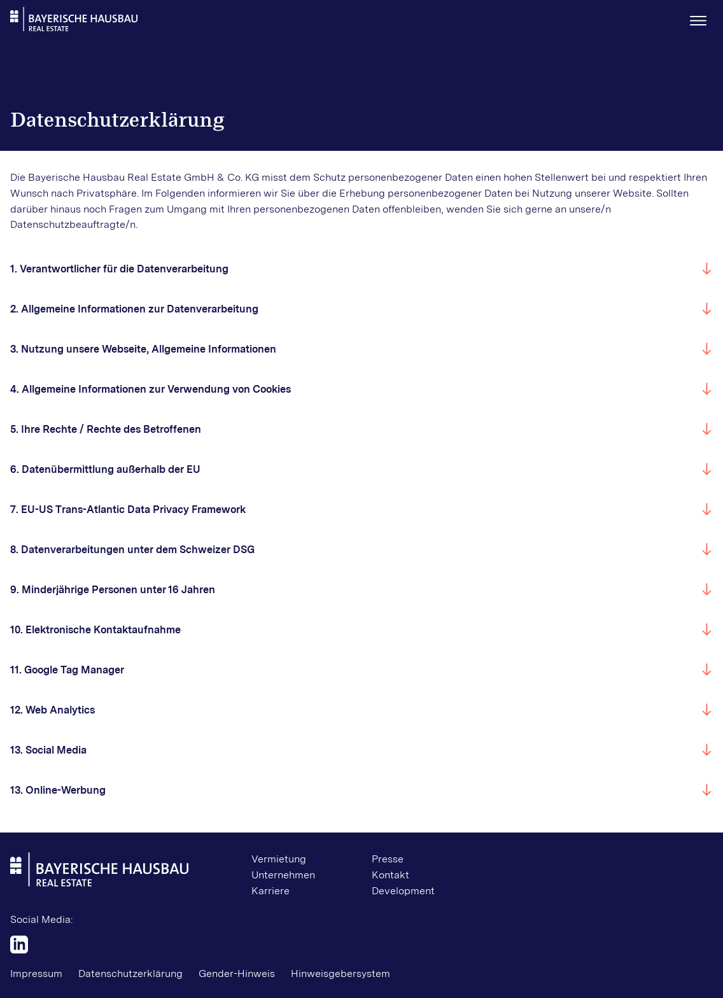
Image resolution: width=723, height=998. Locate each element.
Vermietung (278, 859)
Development (403, 891)
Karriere (270, 891)
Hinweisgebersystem (340, 973)
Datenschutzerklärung (130, 973)
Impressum (36, 973)
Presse (388, 859)
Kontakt (390, 875)
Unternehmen (283, 875)
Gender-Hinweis (237, 973)
